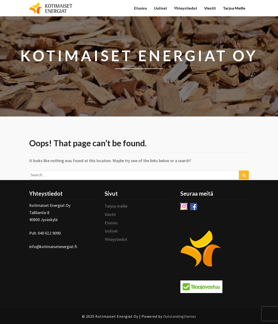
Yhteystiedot (185, 8)
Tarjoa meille (234, 8)
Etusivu (140, 8)
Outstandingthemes (179, 316)
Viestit (210, 8)
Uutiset (160, 8)
